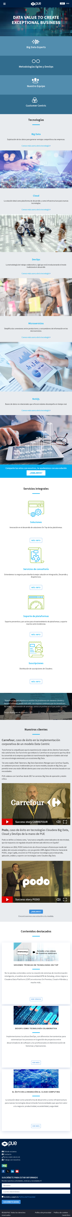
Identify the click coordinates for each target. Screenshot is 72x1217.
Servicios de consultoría (36, 569)
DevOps (36, 259)
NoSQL (36, 398)
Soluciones (36, 522)
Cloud (36, 195)
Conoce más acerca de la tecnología (36, 146)
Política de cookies (61, 1212)
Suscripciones (36, 663)
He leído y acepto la (18, 1197)
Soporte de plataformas (36, 616)
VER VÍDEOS (36, 999)
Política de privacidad (43, 1212)
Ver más (36, 1062)
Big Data (36, 134)
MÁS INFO (36, 540)
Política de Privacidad (27, 1197)
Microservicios (36, 323)
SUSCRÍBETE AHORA (11, 1202)
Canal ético (66, 1215)
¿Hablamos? (36, 912)
